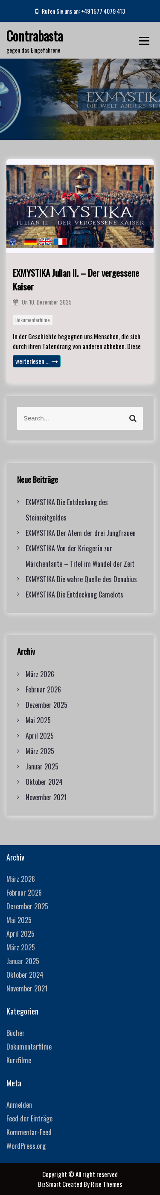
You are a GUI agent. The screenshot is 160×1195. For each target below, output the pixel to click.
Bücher (15, 1033)
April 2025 (40, 736)
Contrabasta (34, 35)
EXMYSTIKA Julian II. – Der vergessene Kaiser (76, 279)
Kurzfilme (18, 1060)
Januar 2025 (42, 766)
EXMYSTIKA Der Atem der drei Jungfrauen (81, 533)
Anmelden (19, 1105)
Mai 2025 (38, 720)
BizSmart (50, 1184)
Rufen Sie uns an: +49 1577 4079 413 (80, 10)
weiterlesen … (36, 361)
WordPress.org (26, 1146)
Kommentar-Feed (29, 1132)
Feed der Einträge (29, 1118)
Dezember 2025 (46, 705)
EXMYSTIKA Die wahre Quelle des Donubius (81, 579)
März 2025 (40, 751)
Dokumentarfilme (32, 319)
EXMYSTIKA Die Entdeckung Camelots (74, 594)
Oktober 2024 (44, 782)
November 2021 (46, 797)
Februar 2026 (43, 689)
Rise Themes (106, 1184)
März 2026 (40, 674)
